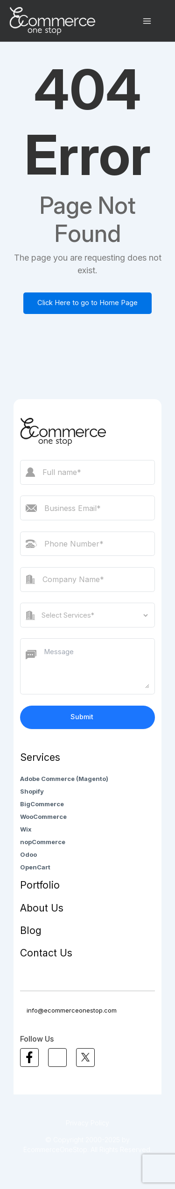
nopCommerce (42, 842)
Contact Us (46, 953)
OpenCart (35, 867)
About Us (41, 908)
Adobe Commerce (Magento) (64, 778)
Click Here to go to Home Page (87, 303)
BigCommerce (42, 804)
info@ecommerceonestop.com (68, 1010)
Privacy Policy (87, 1123)
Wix (26, 829)
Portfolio (40, 885)
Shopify (32, 791)
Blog (31, 930)
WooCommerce (43, 816)
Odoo (28, 854)
